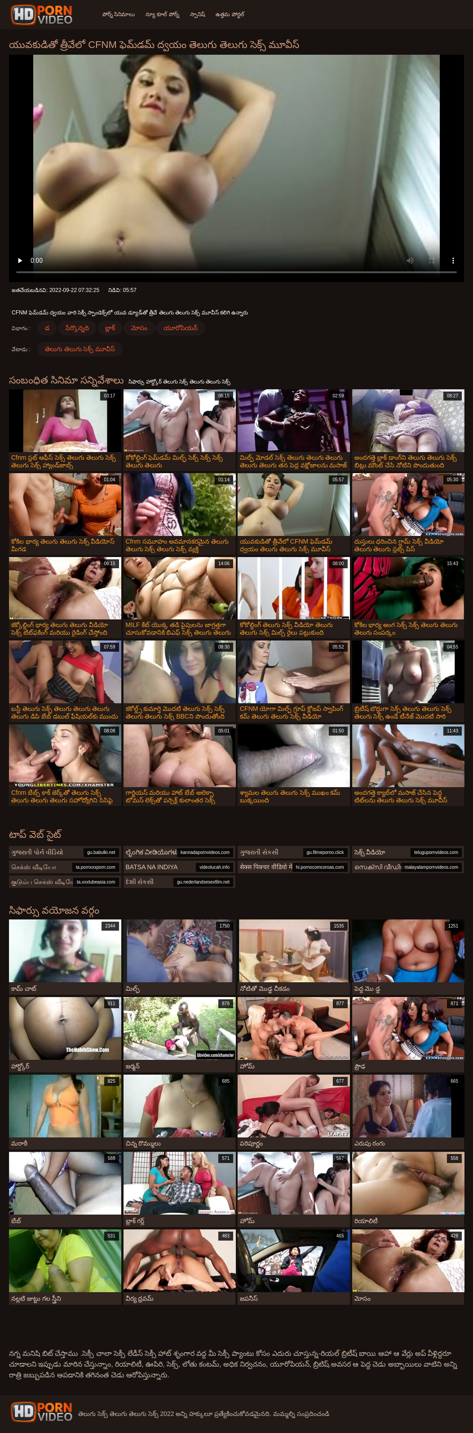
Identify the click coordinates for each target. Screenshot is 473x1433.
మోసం (139, 327)
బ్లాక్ (110, 327)
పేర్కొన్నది (77, 327)
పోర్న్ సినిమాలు (118, 14)
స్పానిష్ (197, 14)
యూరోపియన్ (181, 327)
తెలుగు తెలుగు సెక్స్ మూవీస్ (80, 349)
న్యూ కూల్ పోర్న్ (162, 14)
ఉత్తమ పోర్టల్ (230, 14)
